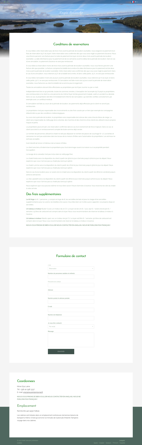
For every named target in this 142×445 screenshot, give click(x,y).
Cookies (19, 443)
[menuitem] (27, 23)
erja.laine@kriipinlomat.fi (33, 392)
